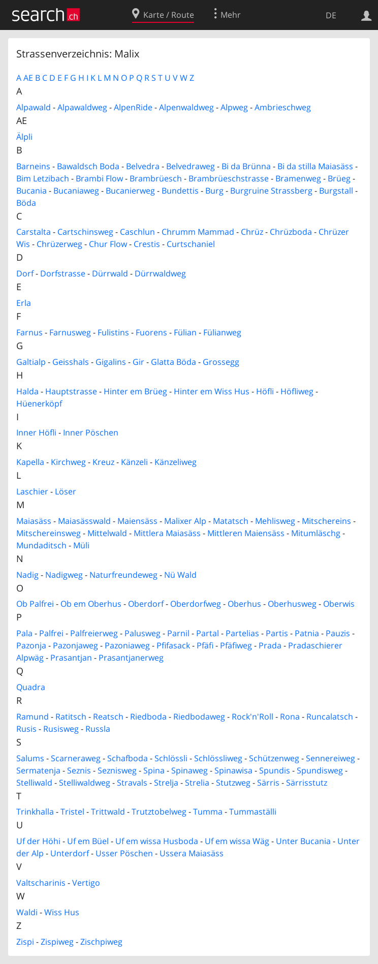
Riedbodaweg (199, 716)
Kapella (30, 462)
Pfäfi (205, 645)
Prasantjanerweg (131, 657)
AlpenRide (133, 107)
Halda (27, 391)
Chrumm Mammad (198, 231)
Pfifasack (173, 645)
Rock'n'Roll (252, 716)
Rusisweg (61, 728)
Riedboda (148, 716)
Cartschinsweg (85, 231)
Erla (23, 302)
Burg (214, 190)
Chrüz (252, 231)
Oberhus (244, 603)
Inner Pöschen (90, 432)
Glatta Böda (173, 361)
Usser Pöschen (124, 853)
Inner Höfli (36, 432)
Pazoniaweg (127, 645)
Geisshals (70, 361)
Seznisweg (117, 770)
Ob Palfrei (35, 603)
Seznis (79, 770)
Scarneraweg (76, 758)
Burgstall (336, 190)
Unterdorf (69, 853)
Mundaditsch (41, 545)
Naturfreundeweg (123, 574)
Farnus (29, 332)
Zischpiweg (101, 941)
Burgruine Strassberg (271, 190)
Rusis (26, 728)
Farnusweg (70, 332)
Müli (81, 545)
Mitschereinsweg (48, 533)
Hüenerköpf (39, 403)
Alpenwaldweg (186, 107)
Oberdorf (146, 603)
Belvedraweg (190, 166)
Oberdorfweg (195, 603)
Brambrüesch (156, 178)
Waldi (27, 912)
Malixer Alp (185, 520)
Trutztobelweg (159, 811)
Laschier (32, 491)
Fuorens (151, 332)
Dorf (25, 273)
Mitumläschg (315, 533)
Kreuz (103, 462)
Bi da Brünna (246, 166)
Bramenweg (298, 178)
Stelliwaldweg (84, 782)
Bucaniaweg (76, 190)
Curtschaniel (191, 244)
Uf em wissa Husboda (156, 841)
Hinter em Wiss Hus (211, 391)
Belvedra (143, 166)
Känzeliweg (175, 462)
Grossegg (221, 361)
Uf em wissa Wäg (237, 841)
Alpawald (33, 107)
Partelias (242, 633)
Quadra (30, 687)
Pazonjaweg (75, 645)
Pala (24, 633)
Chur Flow (108, 244)
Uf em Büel (88, 841)
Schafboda (127, 758)
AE (28, 77)
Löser (65, 491)
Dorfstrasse (62, 273)
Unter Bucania (303, 841)
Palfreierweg (94, 633)
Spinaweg (189, 770)
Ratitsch (70, 716)
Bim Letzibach (42, 178)
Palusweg (142, 633)
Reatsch (108, 716)
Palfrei (51, 633)
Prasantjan (71, 657)
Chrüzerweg (59, 244)
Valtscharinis (41, 882)
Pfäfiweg (236, 645)
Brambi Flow (99, 178)
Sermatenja (38, 770)
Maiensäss (137, 520)
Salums (30, 758)
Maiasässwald (84, 520)
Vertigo (86, 882)
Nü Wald (180, 574)
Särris (268, 782)
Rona (290, 716)
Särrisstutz (306, 782)
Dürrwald (110, 273)
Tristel (72, 811)
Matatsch (230, 520)
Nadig (27, 574)
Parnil (178, 633)
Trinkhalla (35, 811)
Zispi (25, 941)
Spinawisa (233, 770)
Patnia (307, 633)
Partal (207, 633)
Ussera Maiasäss (192, 853)
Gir (138, 361)
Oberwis (339, 603)
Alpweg (234, 107)
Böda (26, 202)
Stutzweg (233, 782)
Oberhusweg (292, 603)
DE (331, 15)
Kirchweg (68, 462)
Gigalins (111, 361)
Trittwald (108, 811)
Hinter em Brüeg (135, 391)
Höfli (265, 391)
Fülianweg (222, 332)
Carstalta (33, 231)
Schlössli (170, 758)
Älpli (24, 136)
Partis (277, 633)
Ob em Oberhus (90, 603)
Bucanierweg (130, 190)
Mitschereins (326, 520)
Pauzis (338, 633)
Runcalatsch (329, 716)
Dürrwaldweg (160, 273)
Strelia (197, 782)
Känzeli (134, 462)
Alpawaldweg (82, 107)
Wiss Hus (61, 912)
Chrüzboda (291, 231)
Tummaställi (252, 811)
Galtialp (31, 361)
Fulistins (113, 332)
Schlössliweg (218, 758)
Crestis (147, 244)
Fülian (185, 332)
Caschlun (137, 231)
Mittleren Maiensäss (246, 533)
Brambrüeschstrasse (228, 178)
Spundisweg (320, 770)
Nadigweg (64, 574)
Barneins (33, 166)
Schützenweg (274, 758)
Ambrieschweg (283, 107)
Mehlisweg (275, 520)
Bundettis (180, 190)
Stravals (132, 782)
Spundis (274, 770)
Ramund (32, 716)
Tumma (208, 811)
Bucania (31, 190)
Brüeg (339, 178)
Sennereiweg (330, 758)
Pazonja (31, 645)
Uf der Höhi (38, 841)
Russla (97, 728)
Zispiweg (57, 941)
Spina (154, 770)
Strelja (166, 782)
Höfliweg (296, 391)
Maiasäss (33, 520)
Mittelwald (107, 533)
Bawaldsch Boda (88, 166)
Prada (270, 645)
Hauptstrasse (71, 391)
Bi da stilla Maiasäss (315, 166)
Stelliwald (34, 782)
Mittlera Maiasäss (167, 533)
